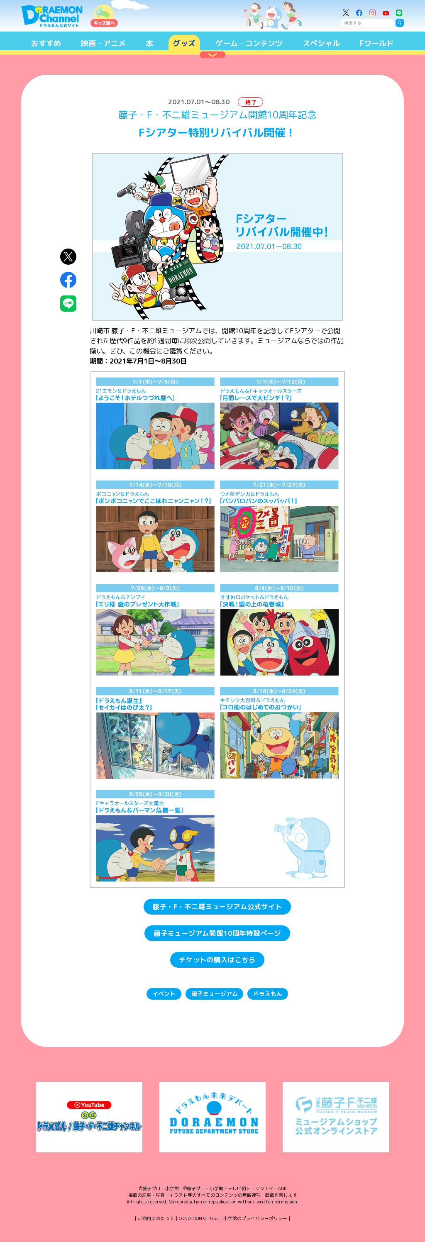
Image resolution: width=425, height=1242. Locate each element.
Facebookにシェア (68, 280)
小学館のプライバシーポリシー (255, 1218)
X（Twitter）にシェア (68, 257)
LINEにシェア (68, 303)
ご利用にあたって (156, 1218)
